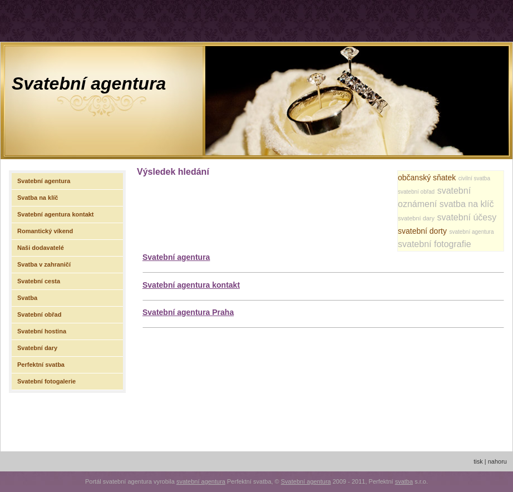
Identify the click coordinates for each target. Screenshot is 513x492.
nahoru (497, 461)
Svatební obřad (39, 314)
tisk (478, 461)
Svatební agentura (89, 83)
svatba (404, 481)
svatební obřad (416, 192)
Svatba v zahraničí (44, 264)
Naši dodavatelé (40, 247)
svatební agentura (471, 232)
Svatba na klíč (37, 197)
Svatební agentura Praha (188, 312)
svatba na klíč (467, 204)
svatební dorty (422, 231)
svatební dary (416, 218)
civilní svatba (474, 178)
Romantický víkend (45, 231)
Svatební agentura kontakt (191, 285)
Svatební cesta (38, 281)
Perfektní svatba (41, 364)
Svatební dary (37, 348)
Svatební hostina (41, 331)
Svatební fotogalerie (46, 381)
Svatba (27, 297)
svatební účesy (467, 217)
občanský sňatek (427, 177)
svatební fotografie (434, 244)
